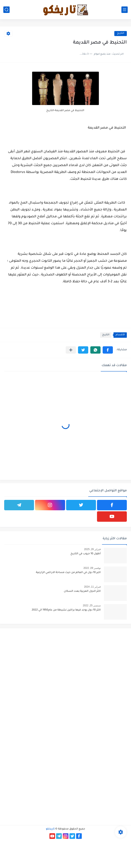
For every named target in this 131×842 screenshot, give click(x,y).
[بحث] (6, 9)
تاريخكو (50, 829)
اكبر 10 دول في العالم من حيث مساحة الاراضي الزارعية (68, 572)
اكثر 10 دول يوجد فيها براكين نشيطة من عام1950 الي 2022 (66, 610)
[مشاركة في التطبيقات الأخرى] (71, 350)
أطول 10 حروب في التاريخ (86, 553)
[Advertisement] (65, 660)
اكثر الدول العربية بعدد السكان (82, 591)
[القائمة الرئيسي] (124, 9)
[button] (108, 350)
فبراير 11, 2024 (92, 586)
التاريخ (120, 33)
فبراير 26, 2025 (92, 549)
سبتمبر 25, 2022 (92, 605)
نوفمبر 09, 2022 (92, 568)
